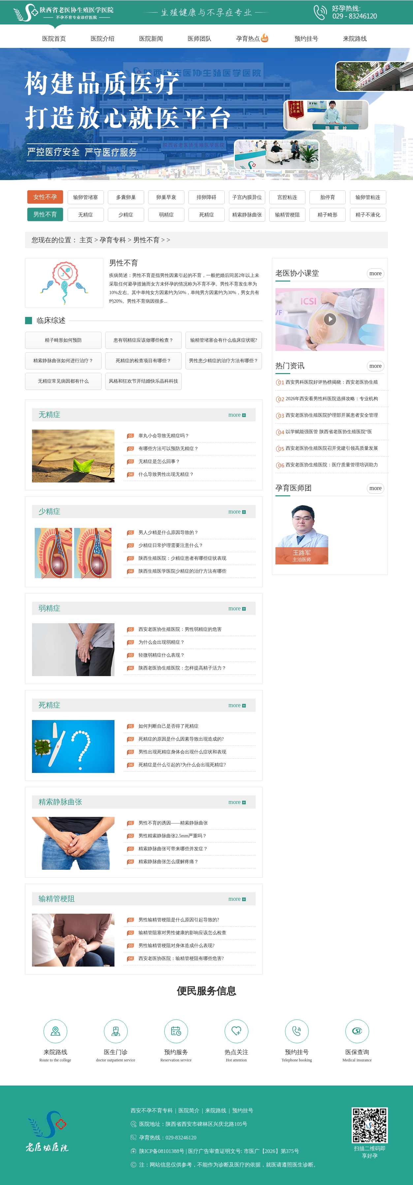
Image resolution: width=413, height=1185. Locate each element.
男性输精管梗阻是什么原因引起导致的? (179, 919)
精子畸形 (327, 214)
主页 (86, 240)
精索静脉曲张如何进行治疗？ (63, 360)
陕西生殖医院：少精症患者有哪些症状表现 (182, 558)
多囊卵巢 (126, 197)
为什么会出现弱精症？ (162, 642)
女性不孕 (45, 197)
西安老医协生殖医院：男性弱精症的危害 (180, 629)
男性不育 (45, 214)
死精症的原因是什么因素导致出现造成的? (181, 739)
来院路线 (355, 38)
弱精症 (166, 214)
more (237, 414)
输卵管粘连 (368, 197)
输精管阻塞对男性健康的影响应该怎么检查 (182, 932)
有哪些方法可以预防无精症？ (169, 448)
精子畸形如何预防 (63, 340)
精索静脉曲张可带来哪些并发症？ (173, 848)
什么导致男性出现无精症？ (166, 474)
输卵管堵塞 (85, 197)
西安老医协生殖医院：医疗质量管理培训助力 (332, 464)
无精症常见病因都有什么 (63, 381)
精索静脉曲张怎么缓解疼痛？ (169, 861)
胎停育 (327, 197)
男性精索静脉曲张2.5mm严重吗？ (173, 835)
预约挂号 (306, 38)
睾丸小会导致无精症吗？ (164, 435)
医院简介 (189, 1110)
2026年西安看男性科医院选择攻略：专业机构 (332, 398)
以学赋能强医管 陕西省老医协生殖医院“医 (329, 431)
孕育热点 (248, 38)
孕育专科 (113, 240)
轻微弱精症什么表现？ (162, 655)
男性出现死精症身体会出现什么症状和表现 (182, 751)
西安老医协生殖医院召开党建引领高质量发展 (332, 448)
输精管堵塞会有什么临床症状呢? (223, 340)
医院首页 (54, 38)
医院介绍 (102, 38)
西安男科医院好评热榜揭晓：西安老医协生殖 (332, 382)
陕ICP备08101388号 (162, 1151)
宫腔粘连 (287, 197)
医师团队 (199, 38)
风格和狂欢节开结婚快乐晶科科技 (143, 381)
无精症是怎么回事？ (159, 461)
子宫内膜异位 (247, 197)
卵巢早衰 (166, 197)
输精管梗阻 (287, 214)
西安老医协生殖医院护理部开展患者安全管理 (332, 415)
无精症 (85, 214)
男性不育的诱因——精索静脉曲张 (173, 823)
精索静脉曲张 (247, 214)
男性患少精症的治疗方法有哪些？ (223, 360)
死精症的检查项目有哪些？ (143, 360)
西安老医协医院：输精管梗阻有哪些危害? (181, 958)
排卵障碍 (206, 197)
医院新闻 (151, 38)
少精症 (125, 214)
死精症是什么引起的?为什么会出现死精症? (182, 764)
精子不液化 (368, 214)
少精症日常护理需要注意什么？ (171, 545)
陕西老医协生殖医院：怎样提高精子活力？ (182, 668)
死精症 (206, 214)
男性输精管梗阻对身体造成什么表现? (176, 945)
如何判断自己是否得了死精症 (169, 726)
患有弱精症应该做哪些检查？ (143, 340)
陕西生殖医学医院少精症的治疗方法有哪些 (182, 571)
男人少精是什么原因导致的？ (169, 532)
